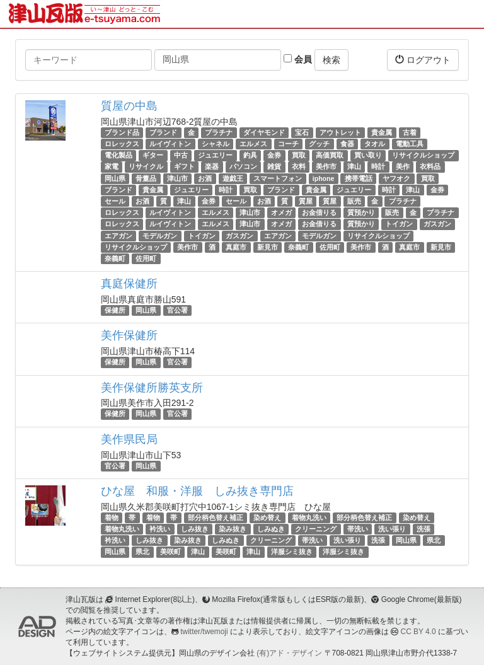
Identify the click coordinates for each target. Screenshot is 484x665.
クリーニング (316, 529)
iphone (323, 178)
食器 (347, 143)
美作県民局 (129, 439)
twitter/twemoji (204, 631)
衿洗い (159, 529)
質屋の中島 (129, 106)
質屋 (306, 201)
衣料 (299, 167)
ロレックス (122, 143)
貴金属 (381, 132)
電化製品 (118, 155)
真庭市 (236, 247)
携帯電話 (358, 178)
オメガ (281, 212)
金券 (274, 155)
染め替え (267, 517)
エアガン (118, 236)
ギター (152, 155)
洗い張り (392, 529)
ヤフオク (396, 178)
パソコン (243, 167)
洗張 (423, 529)
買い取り (368, 155)
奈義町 (298, 247)
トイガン (399, 224)
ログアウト (423, 59)
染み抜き (232, 529)
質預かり (361, 212)
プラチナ (219, 132)
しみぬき (271, 529)
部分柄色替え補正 (215, 517)
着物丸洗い (309, 517)
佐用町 (330, 247)
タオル (374, 143)
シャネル (215, 143)
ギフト (184, 167)
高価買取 (329, 155)
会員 (298, 59)
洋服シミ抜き (292, 551)
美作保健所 (129, 335)
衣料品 (430, 167)
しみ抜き (195, 529)
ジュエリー (215, 155)
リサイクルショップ (423, 155)
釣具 (250, 155)
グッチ (319, 143)
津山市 (177, 178)
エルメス (253, 143)
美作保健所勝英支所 (152, 387)
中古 (181, 155)
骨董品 (145, 178)
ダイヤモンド (264, 132)
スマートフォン (277, 178)
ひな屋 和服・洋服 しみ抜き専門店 (197, 491)
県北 (434, 540)
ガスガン (437, 224)
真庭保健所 (129, 283)
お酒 (205, 178)
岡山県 (115, 178)
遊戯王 (232, 178)
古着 (410, 132)
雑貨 (274, 167)
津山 (354, 167)
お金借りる (319, 212)
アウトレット (340, 132)
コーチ (288, 143)
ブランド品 (122, 132)
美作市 (326, 167)
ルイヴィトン (170, 143)
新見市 (267, 247)
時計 (378, 167)
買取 (299, 155)
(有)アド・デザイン (289, 653)
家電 (111, 167)
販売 (354, 201)
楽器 (212, 167)
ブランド (163, 132)
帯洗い (357, 529)
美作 (403, 167)
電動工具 (410, 143)
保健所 (115, 310)
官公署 (177, 310)
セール (115, 201)
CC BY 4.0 (418, 631)
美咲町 (170, 551)
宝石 (302, 132)
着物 (111, 517)
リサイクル (146, 167)
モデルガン (159, 236)
